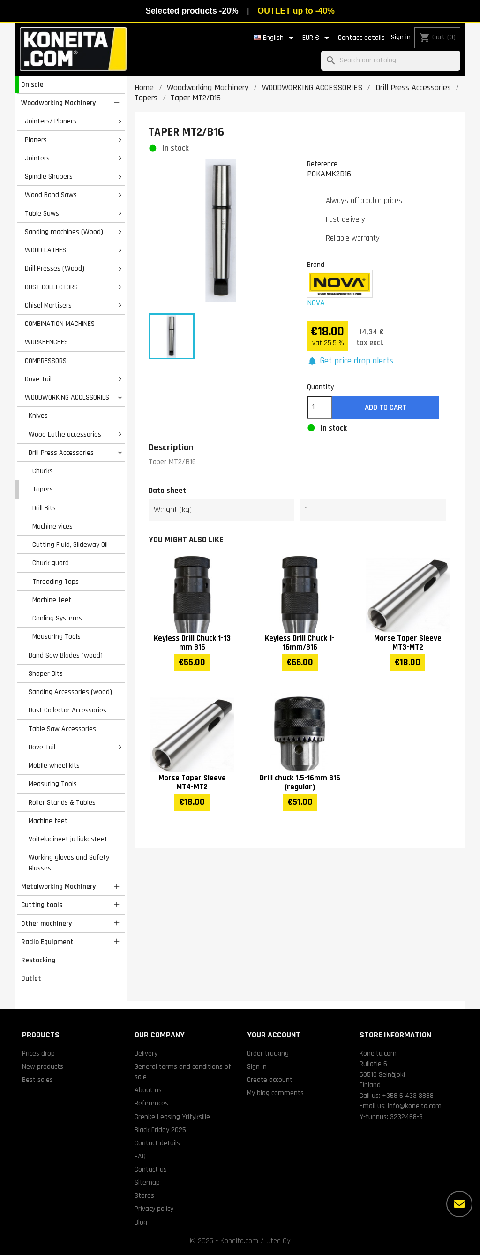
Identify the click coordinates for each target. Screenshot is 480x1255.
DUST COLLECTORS (51, 287)
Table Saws (42, 213)
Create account (269, 1079)
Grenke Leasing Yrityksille (172, 1116)
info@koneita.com (415, 1106)
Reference (322, 163)
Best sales (37, 1079)
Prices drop (38, 1053)
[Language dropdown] (275, 38)
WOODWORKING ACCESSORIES (67, 397)
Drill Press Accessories (61, 452)
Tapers (42, 489)
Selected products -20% (191, 10)
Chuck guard (50, 562)
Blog (141, 1222)
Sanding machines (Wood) (64, 231)
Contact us (151, 1169)
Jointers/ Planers (50, 121)
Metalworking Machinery (58, 886)
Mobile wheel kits (54, 765)
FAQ (140, 1156)
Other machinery (46, 923)
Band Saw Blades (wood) (66, 655)
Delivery (146, 1053)
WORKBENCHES (46, 342)
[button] (350, 361)
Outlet (31, 978)
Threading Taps (55, 581)
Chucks (42, 471)
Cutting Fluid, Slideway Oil (70, 544)
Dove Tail (38, 379)
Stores (144, 1195)
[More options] (459, 1204)
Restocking (38, 960)
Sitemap (147, 1182)
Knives (38, 415)
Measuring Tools (56, 636)
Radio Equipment (47, 941)
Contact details (361, 38)
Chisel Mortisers (48, 305)
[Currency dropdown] (317, 38)
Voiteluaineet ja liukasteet (68, 839)
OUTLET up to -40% (296, 10)
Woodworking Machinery (58, 102)
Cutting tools (41, 904)
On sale (32, 84)
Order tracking (268, 1053)
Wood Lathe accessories (65, 434)
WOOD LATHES (45, 250)
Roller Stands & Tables (62, 802)
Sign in (401, 37)
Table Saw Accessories (62, 728)
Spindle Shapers (49, 176)
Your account (273, 1034)
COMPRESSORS (46, 360)
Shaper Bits (46, 673)
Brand (315, 264)
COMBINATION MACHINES (60, 323)
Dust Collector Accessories (67, 710)
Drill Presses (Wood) (54, 268)
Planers (36, 139)
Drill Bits (44, 508)
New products (42, 1066)
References (151, 1103)
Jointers (37, 158)
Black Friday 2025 (160, 1129)
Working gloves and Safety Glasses (69, 863)
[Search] (390, 61)
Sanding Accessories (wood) (70, 691)
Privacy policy (154, 1208)
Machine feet (51, 600)
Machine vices (52, 526)
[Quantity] (319, 407)
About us (148, 1090)
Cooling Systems (57, 618)
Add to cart (385, 407)
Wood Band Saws (51, 194)
